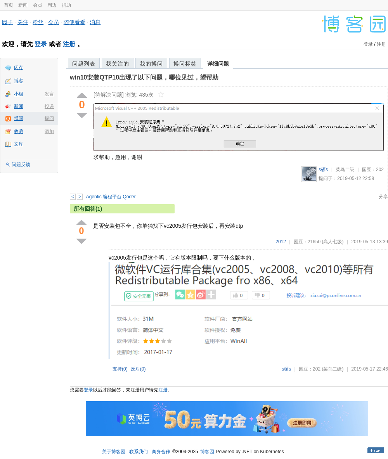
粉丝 (38, 22)
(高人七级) (332, 241)
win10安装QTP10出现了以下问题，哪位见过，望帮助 (144, 77)
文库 (18, 144)
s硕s (323, 169)
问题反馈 (21, 164)
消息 (95, 22)
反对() (138, 369)
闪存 (18, 67)
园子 (7, 22)
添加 (49, 131)
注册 (69, 44)
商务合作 (161, 451)
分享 (383, 196)
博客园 (207, 451)
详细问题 (218, 64)
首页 (8, 5)
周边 (52, 5)
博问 (18, 118)
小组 (18, 94)
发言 (49, 94)
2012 (280, 241)
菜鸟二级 (345, 169)
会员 (37, 5)
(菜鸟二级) (332, 369)
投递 (49, 106)
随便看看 (74, 22)
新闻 (23, 5)
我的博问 (151, 64)
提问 (49, 118)
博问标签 (185, 64)
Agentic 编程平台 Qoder (111, 196)
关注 (22, 22)
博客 (18, 80)
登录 (41, 44)
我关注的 (117, 64)
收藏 (18, 131)
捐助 (66, 5)
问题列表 (83, 64)
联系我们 (138, 451)
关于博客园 (113, 451)
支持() (120, 369)
